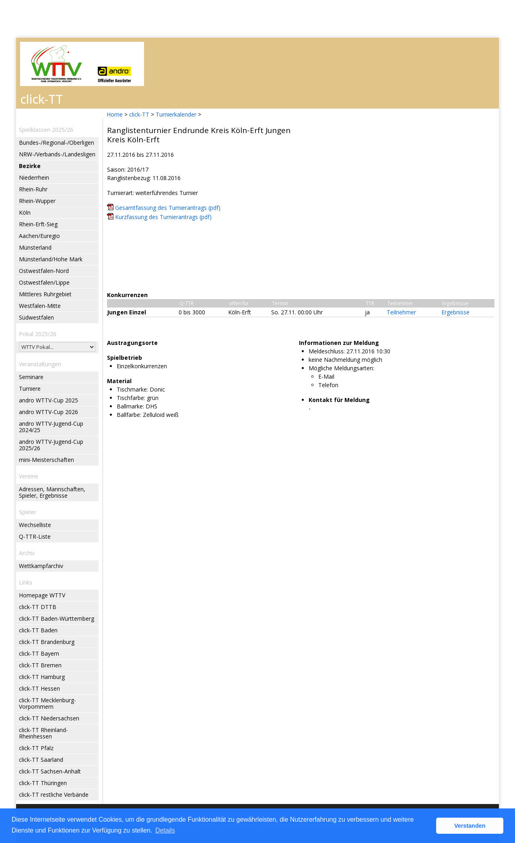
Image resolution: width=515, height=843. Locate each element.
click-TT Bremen (40, 665)
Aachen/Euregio (39, 236)
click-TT (139, 114)
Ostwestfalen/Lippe (44, 282)
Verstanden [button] (470, 825)
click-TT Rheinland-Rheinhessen (43, 733)
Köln (25, 212)
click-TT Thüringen (43, 783)
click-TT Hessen (39, 688)
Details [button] (165, 830)
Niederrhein (34, 177)
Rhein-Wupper (37, 201)
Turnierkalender (176, 114)
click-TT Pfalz (36, 748)
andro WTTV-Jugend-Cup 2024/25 (51, 427)
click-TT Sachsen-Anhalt (50, 771)
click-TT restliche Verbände (54, 794)
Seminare (31, 377)
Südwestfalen (36, 317)
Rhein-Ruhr (33, 189)
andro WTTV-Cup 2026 (48, 412)
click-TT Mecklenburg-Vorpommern (47, 703)
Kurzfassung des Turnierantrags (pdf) (163, 217)
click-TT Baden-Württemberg (56, 618)
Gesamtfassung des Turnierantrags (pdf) (167, 207)
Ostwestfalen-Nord (44, 271)
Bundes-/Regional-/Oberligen (56, 142)
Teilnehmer (401, 312)
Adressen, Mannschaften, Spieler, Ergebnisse (52, 492)
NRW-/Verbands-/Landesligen (57, 154)
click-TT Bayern (39, 653)
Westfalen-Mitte (40, 306)
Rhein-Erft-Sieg (38, 224)
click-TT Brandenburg (46, 642)
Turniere (30, 388)
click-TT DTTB (37, 607)
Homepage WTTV (42, 595)
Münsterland (35, 247)
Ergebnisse (455, 312)
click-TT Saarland (41, 759)
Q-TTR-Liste (35, 536)
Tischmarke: (132, 389)
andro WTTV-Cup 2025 (48, 400)
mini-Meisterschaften (46, 460)
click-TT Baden (38, 630)
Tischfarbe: (131, 398)
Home (115, 114)
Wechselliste (35, 525)
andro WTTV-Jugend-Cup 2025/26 (51, 445)
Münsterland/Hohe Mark (50, 259)
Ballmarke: (130, 406)
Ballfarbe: (129, 414)
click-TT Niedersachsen (49, 718)
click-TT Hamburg (42, 677)
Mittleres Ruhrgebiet (45, 294)
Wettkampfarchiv (41, 566)
